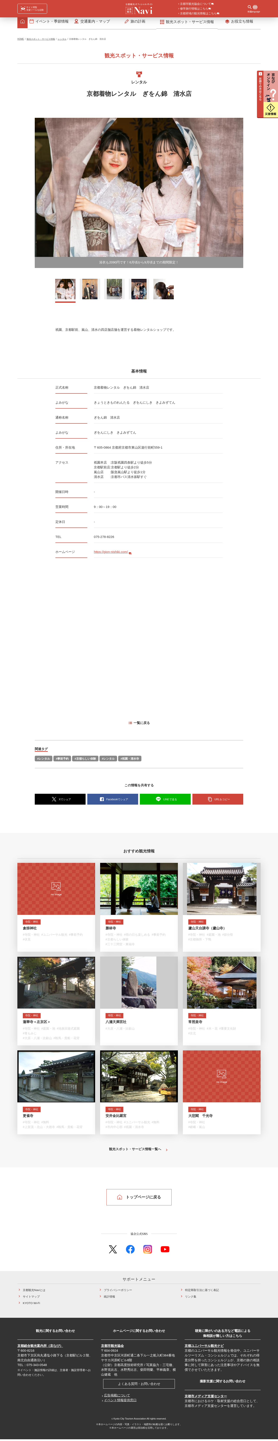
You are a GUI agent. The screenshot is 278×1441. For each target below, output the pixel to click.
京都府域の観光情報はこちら (198, 13)
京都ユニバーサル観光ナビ (204, 1347)
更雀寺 (28, 1118)
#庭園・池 (214, 937)
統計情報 (109, 1298)
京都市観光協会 (112, 1347)
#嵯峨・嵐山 (196, 1129)
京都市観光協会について (195, 4)
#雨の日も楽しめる (137, 937)
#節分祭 (227, 937)
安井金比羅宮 (116, 1118)
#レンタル (43, 760)
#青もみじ (30, 1035)
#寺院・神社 (31, 937)
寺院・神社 (33, 923)
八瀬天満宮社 (116, 1024)
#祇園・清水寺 (130, 760)
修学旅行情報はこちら (194, 9)
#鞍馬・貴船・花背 (66, 1040)
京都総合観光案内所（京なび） (40, 1347)
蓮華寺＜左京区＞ (37, 1024)
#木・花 (212, 1030)
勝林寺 (111, 930)
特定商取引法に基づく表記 (202, 1291)
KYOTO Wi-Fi (31, 1304)
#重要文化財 (227, 1030)
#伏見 (27, 941)
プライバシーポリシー (118, 1291)
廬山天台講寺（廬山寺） (207, 930)
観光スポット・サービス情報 (41, 40)
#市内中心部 (114, 1129)
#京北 (192, 1035)
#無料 (45, 1124)
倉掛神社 (30, 930)
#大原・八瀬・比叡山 (37, 1040)
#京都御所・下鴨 (199, 941)
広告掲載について (117, 1397)
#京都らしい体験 (85, 760)
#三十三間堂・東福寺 (120, 946)
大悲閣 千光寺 (200, 1118)
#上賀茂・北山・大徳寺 (39, 1129)
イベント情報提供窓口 (120, 1401)
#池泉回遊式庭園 (68, 1030)
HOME (20, 40)
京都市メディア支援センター (206, 1397)
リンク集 (190, 1298)
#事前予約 (62, 760)
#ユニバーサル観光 (54, 937)
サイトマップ (31, 1298)
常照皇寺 (195, 1024)
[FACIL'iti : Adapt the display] (32, 8)
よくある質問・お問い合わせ (139, 1385)
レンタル (62, 40)
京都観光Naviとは (34, 1291)
